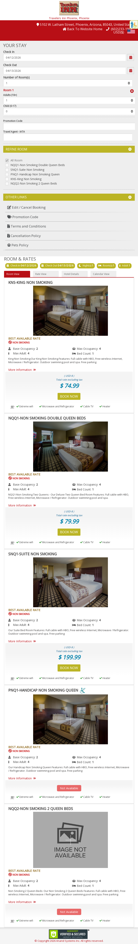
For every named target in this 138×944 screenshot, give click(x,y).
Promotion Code (12, 121)
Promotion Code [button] (22, 217)
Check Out (10, 65)
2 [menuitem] (37, 349)
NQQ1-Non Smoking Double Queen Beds (38, 165)
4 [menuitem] (100, 349)
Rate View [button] (40, 274)
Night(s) (87, 265)
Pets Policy (17, 245)
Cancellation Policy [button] (24, 235)
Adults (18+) (10, 95)
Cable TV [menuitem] (86, 406)
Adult (125, 265)
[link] (69, 934)
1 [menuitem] (93, 353)
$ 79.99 (69, 521)
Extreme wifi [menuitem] (24, 406)
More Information (22, 370)
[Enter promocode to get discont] (69, 126)
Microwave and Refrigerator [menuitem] (56, 406)
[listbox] (67, 82)
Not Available (69, 788)
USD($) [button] (118, 32)
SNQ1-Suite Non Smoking (27, 170)
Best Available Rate (24, 338)
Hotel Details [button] (71, 274)
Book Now (69, 396)
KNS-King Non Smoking (26, 179)
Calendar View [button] (101, 274)
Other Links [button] (69, 197)
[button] (69, 8)
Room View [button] (12, 274)
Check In (8, 52)
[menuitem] (69, 207)
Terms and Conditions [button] (26, 226)
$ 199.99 (69, 657)
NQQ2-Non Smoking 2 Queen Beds (34, 183)
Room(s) (107, 265)
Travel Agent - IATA (14, 131)
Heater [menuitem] (104, 406)
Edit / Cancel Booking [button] (26, 207)
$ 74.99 (69, 385)
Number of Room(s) (16, 77)
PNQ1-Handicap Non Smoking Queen (35, 174)
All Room (16, 160)
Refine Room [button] (69, 149)
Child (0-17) (9, 106)
